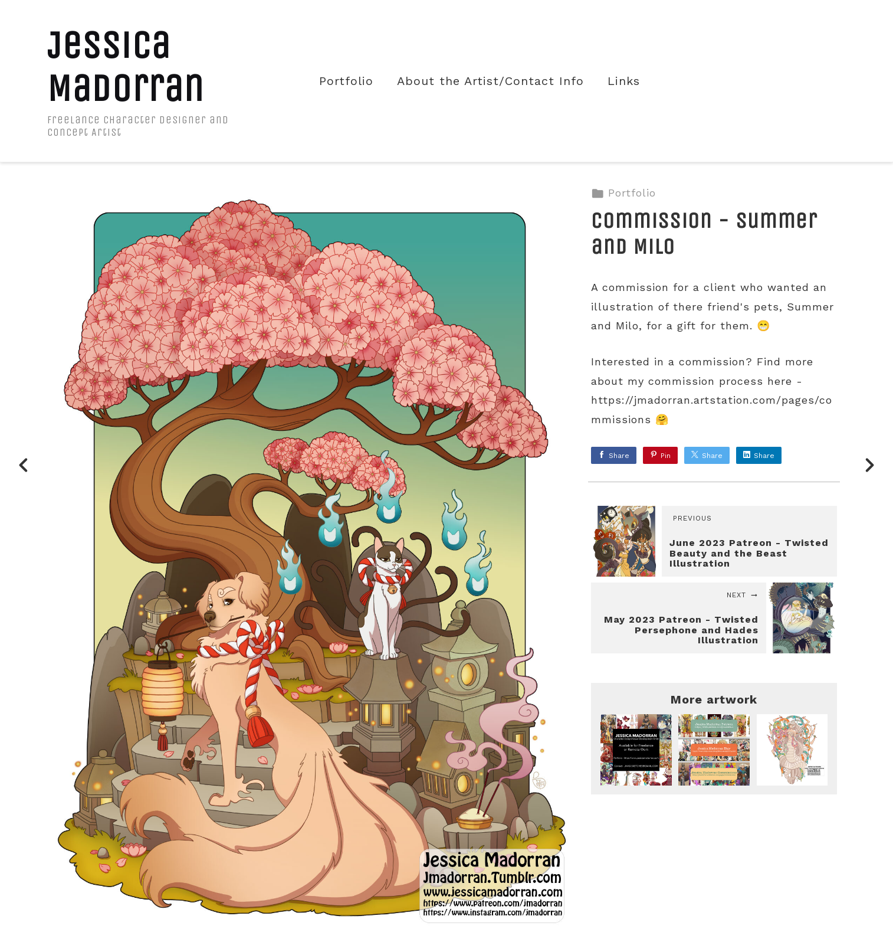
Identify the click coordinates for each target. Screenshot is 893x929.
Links (624, 81)
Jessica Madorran (125, 66)
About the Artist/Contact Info (490, 81)
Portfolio (346, 81)
